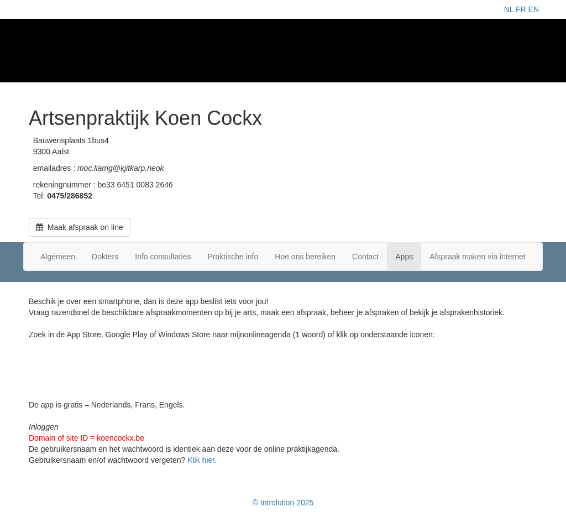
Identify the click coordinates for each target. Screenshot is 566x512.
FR (521, 9)
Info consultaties (163, 256)
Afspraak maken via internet (477, 256)
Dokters (105, 256)
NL (508, 9)
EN (533, 9)
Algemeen (57, 256)
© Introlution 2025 (283, 502)
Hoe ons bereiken (305, 256)
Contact (365, 256)
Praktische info (232, 256)
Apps (404, 256)
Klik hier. (202, 460)
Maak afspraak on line (79, 227)
